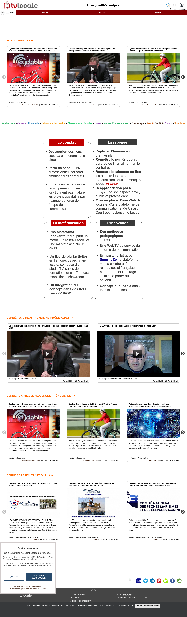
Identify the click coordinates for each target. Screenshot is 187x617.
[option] (33, 76)
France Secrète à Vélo (30, 105)
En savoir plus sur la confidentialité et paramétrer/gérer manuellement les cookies (28, 588)
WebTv (101, 13)
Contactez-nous (78, 594)
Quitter (14, 577)
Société (159, 123)
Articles (45, 13)
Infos (125, 594)
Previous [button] (4, 77)
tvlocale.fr (27, 595)
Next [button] (183, 77)
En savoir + (76, 597)
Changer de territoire (178, 9)
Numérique (138, 123)
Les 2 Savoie (154, 460)
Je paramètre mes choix (148, 606)
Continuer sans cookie (39, 577)
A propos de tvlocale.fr (81, 601)
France (95, 105)
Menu (12, 13)
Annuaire (158, 13)
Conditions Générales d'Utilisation (132, 597)
